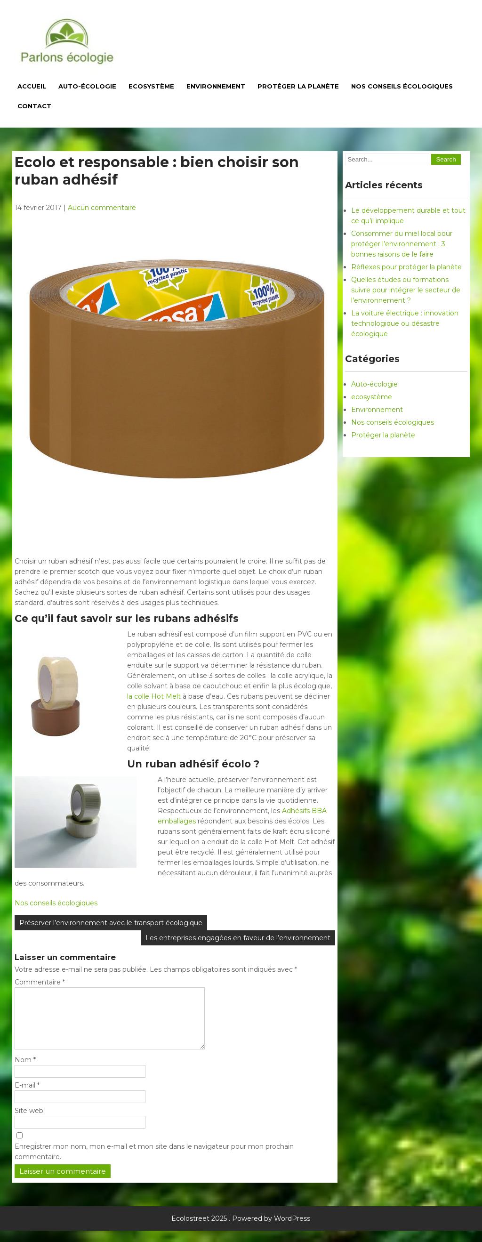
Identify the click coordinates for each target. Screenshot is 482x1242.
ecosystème (371, 397)
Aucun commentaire (102, 207)
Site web (29, 1122)
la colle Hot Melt (154, 696)
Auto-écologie (87, 86)
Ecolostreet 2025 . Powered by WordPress (240, 1230)
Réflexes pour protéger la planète (406, 267)
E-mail (27, 1096)
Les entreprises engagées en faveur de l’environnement (237, 938)
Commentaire (40, 982)
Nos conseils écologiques (402, 86)
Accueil (31, 86)
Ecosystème (151, 86)
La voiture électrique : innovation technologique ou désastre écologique (404, 323)
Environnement (215, 86)
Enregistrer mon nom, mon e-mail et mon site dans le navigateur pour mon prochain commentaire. (154, 1162)
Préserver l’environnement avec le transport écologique (110, 923)
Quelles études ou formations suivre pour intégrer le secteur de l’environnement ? (405, 290)
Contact (34, 106)
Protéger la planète (298, 86)
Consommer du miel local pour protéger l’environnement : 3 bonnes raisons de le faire (401, 243)
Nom (25, 1071)
